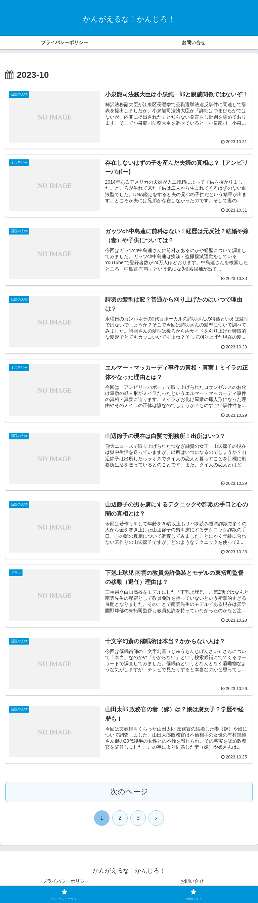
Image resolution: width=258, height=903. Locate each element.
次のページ (129, 792)
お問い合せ (192, 881)
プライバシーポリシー (65, 881)
